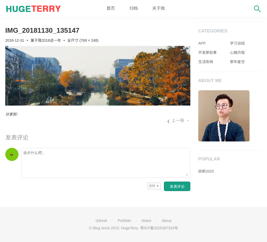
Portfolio (124, 221)
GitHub (101, 221)
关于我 (158, 8)
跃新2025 (206, 171)
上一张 (175, 120)
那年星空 (237, 62)
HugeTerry (129, 228)
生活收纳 (205, 62)
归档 (133, 8)
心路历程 (237, 52)
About (167, 221)
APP (202, 43)
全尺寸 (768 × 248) (83, 40)
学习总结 (237, 43)
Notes (146, 221)
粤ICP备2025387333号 (159, 228)
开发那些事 (207, 52)
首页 (111, 8)
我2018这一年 (49, 40)
